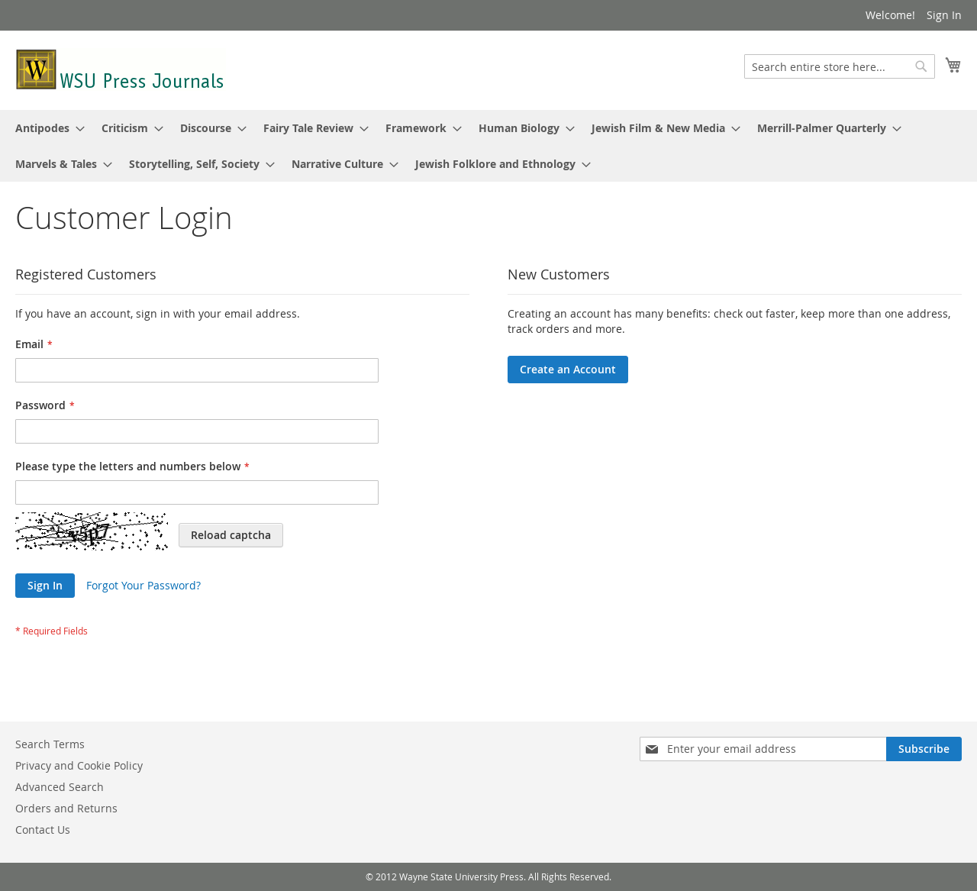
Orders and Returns (66, 808)
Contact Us (42, 829)
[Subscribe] (924, 749)
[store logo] (120, 69)
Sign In (944, 15)
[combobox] (839, 66)
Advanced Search (59, 787)
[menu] (488, 146)
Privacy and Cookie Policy (79, 765)
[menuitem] (45, 128)
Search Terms (50, 744)
